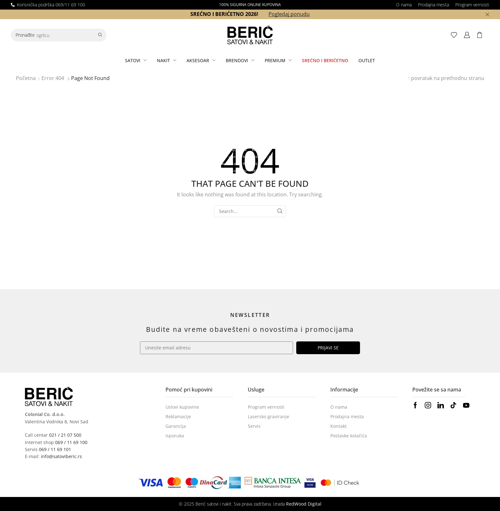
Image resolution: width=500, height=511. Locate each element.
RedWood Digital (303, 504)
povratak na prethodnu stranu (447, 78)
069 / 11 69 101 (55, 449)
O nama (404, 5)
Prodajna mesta (433, 5)
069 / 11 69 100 (71, 442)
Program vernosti (472, 5)
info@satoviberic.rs (61, 456)
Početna (26, 78)
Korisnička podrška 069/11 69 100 (51, 5)
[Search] (100, 35)
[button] (455, 35)
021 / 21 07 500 (65, 435)
